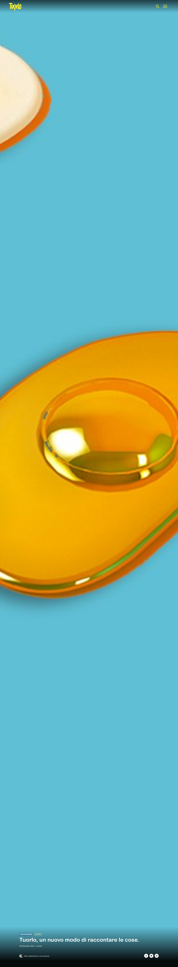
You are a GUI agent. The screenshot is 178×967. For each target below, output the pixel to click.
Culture (38, 934)
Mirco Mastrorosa (30, 956)
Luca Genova (44, 956)
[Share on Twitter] (151, 956)
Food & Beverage (26, 934)
